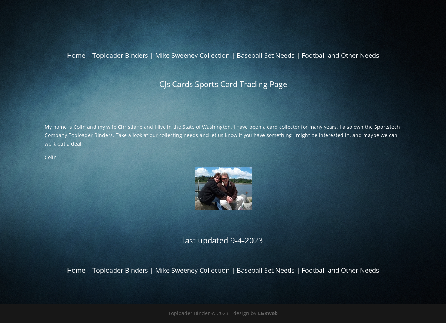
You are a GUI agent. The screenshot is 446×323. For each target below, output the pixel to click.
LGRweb (268, 313)
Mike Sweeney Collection (192, 55)
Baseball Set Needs (266, 55)
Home (76, 55)
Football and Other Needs (340, 55)
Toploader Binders (120, 55)
